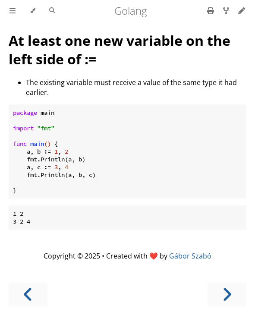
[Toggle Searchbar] (52, 11)
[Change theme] (32, 11)
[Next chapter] (227, 294)
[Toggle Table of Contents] (12, 11)
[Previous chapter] (28, 294)
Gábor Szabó (190, 256)
